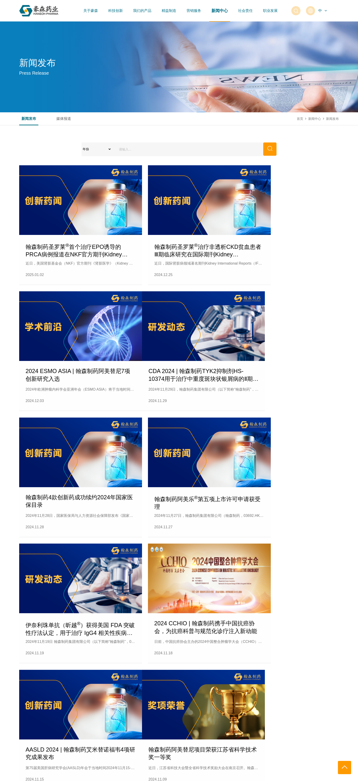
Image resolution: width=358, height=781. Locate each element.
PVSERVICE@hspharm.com (301, 757)
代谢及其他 (95, 731)
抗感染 (92, 713)
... (81, 631)
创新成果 (59, 704)
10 (171, 631)
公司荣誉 (25, 722)
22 (206, 631)
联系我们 (25, 731)
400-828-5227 (291, 752)
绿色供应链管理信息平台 (146, 722)
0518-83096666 (315, 752)
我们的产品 (142, 11)
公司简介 (25, 704)
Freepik (334, 775)
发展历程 (25, 713)
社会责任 (245, 11)
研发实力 (59, 731)
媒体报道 (63, 119)
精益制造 (169, 11)
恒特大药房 (188, 713)
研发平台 (59, 722)
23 (224, 631)
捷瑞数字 (306, 775)
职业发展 (270, 11)
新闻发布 (28, 119)
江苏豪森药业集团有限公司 (45, 775)
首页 (300, 119)
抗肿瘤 (92, 704)
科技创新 (115, 11)
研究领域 (59, 713)
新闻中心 (219, 10)
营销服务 (194, 11)
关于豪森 (90, 11)
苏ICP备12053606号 (86, 775)
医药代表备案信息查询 (196, 722)
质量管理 (135, 713)
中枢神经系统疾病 (100, 722)
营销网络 (186, 704)
